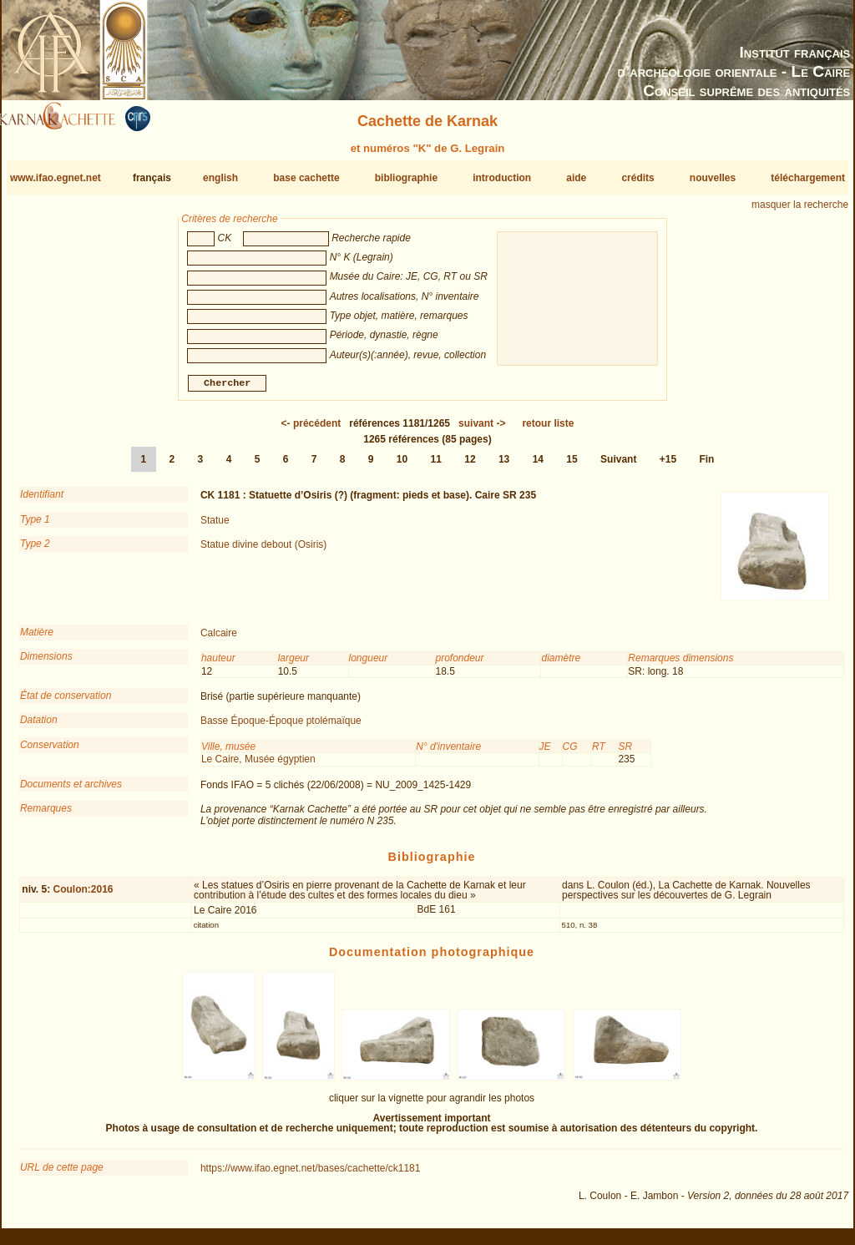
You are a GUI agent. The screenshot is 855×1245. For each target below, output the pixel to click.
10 (402, 466)
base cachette (306, 178)
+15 (668, 466)
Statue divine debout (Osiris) (263, 551)
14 (538, 466)
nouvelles (713, 178)
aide (576, 178)
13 (503, 466)
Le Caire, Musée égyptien (258, 766)
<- (311, 430)
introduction (502, 178)
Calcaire (218, 639)
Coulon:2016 (83, 896)
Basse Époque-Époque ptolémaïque (281, 727)
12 (469, 466)
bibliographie (406, 178)
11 (436, 466)
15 (571, 466)
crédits (637, 178)
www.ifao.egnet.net (55, 178)
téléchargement (808, 178)
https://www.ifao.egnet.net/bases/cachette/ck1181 (310, 1175)
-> (481, 430)
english (220, 178)
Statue (215, 527)
